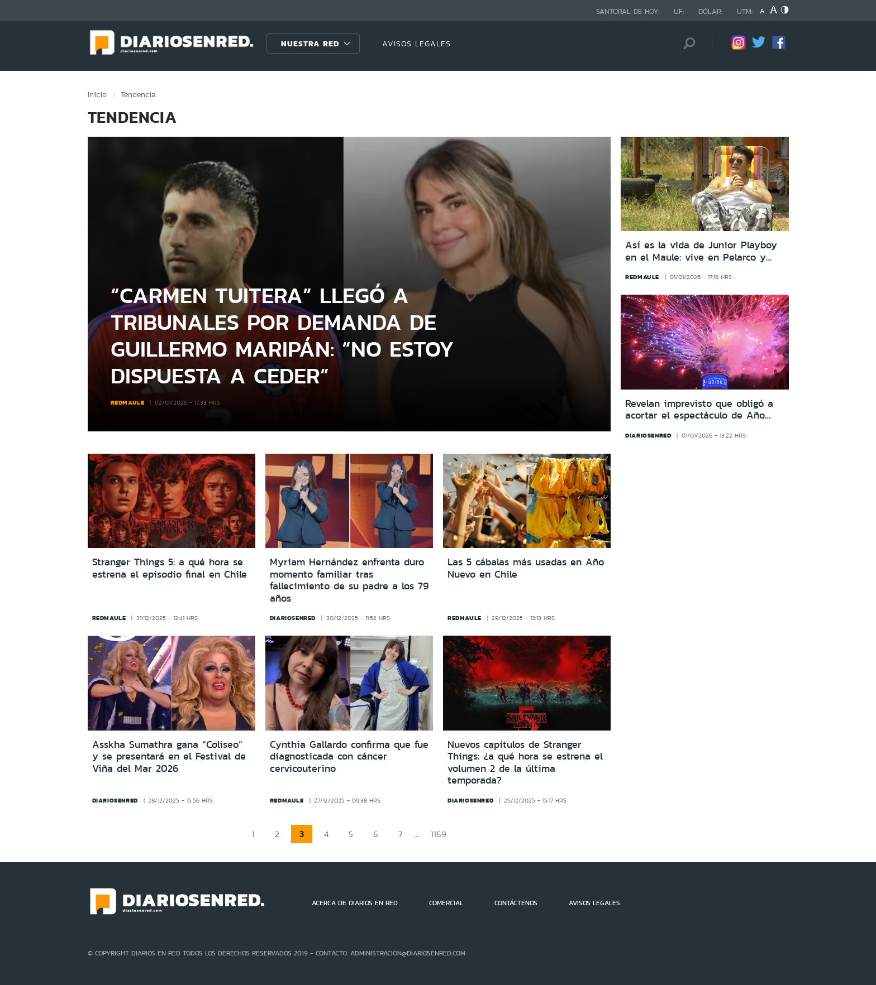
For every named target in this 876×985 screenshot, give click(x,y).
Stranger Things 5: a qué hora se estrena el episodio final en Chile (169, 568)
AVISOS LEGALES (416, 43)
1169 (438, 834)
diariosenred (648, 435)
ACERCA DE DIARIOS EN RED (355, 903)
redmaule (128, 402)
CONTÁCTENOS (515, 903)
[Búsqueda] (687, 43)
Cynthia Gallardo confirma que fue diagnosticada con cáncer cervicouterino (349, 756)
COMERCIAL (446, 903)
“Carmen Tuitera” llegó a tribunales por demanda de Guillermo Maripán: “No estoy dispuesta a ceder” (282, 335)
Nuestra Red (310, 43)
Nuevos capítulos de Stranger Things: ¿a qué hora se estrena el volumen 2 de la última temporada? (525, 762)
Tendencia (138, 94)
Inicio (97, 94)
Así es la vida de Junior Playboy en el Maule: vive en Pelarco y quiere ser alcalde (701, 251)
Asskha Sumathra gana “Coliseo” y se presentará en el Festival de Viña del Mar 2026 (169, 756)
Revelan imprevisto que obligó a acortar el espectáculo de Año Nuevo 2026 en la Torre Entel (699, 410)
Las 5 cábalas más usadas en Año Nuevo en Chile (525, 568)
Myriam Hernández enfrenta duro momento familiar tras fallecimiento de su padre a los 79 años (349, 580)
